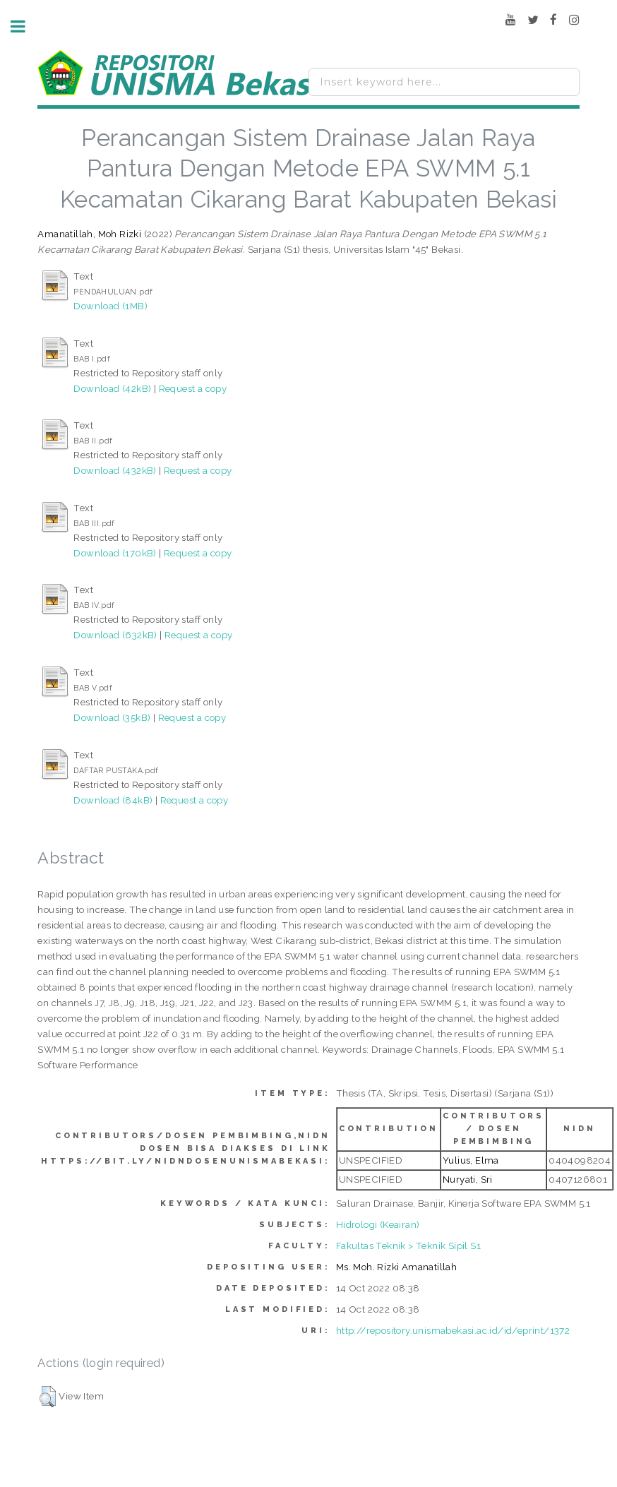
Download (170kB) (114, 553)
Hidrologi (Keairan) (378, 1224)
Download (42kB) (112, 388)
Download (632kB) (115, 634)
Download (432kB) (114, 470)
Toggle (25, 26)
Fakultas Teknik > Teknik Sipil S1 (408, 1245)
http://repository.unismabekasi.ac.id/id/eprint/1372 (453, 1330)
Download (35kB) (111, 717)
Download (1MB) (110, 305)
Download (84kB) (112, 800)
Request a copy (193, 388)
